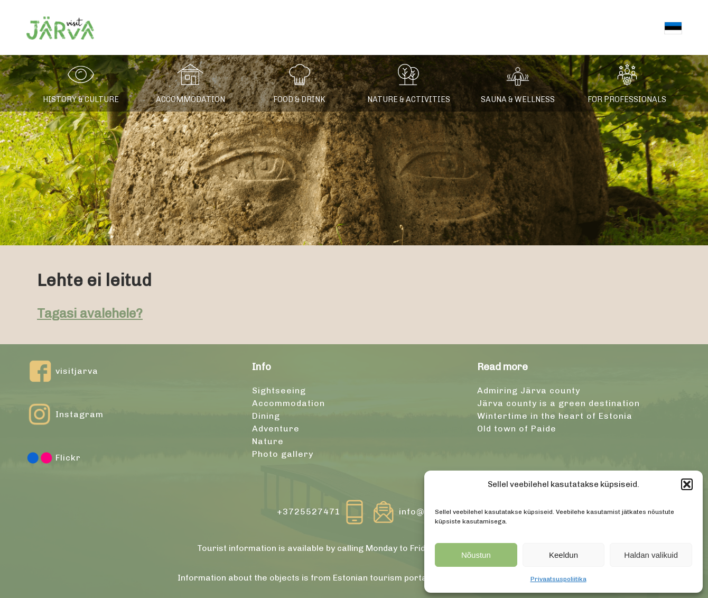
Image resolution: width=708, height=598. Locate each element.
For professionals (627, 99)
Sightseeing (279, 390)
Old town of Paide (516, 429)
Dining (266, 416)
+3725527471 (322, 512)
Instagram (65, 414)
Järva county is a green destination (558, 403)
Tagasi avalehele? (90, 313)
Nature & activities (408, 99)
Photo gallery (282, 454)
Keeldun (563, 554)
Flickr (53, 458)
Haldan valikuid (651, 554)
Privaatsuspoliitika (558, 579)
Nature (268, 441)
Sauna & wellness (518, 99)
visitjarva (62, 371)
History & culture (81, 99)
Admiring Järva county (528, 390)
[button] (687, 484)
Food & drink (299, 99)
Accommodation (190, 99)
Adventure (276, 429)
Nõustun (476, 554)
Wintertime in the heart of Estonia (554, 416)
